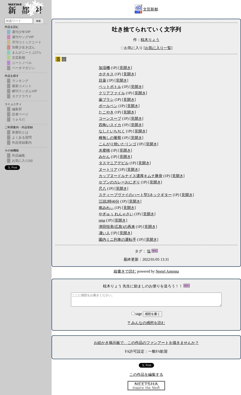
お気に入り (132, 48)
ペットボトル (110, 87)
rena (102, 220)
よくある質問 (22, 137)
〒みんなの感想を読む (146, 323)
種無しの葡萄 (110, 138)
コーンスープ (110, 119)
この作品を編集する (146, 375)
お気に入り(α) (22, 160)
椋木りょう (150, 40)
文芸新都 (150, 9)
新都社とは (20, 132)
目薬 (102, 80)
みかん (104, 157)
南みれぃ (106, 208)
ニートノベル (22, 63)
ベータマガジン (23, 68)
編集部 (17, 109)
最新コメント (22, 86)
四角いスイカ (110, 125)
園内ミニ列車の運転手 (117, 239)
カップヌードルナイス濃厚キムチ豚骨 (130, 176)
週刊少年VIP (21, 32)
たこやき (106, 112)
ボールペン (108, 106)
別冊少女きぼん (23, 47)
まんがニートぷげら (26, 52)
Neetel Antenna (167, 271)
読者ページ (20, 114)
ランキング (20, 81)
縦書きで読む (125, 271)
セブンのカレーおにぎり (119, 182)
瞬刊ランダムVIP (24, 91)
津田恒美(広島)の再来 (117, 227)
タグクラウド (22, 96)
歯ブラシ (106, 100)
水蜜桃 (104, 150)
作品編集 (18, 155)
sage (137, 314)
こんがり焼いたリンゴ (117, 144)
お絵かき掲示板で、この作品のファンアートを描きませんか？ (146, 343)
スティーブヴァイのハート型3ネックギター (135, 195)
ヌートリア (108, 170)
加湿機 (104, 68)
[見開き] (125, 68)
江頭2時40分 (109, 201)
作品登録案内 (22, 142)
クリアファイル (112, 93)
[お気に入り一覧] (158, 48)
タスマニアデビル (114, 163)
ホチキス (106, 74)
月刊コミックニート (26, 42)
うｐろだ (18, 119)
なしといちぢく (112, 131)
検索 (38, 21)
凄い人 (104, 233)
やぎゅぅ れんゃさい (116, 214)
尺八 (102, 188)
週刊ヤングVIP (23, 37)
